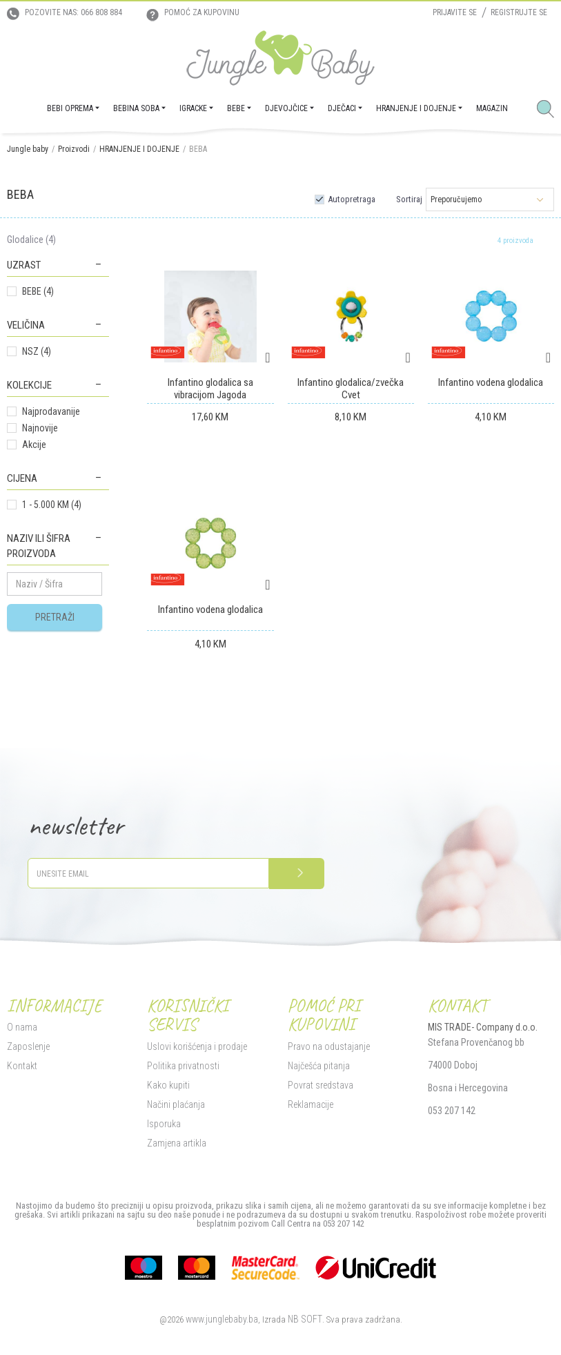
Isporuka (164, 1123)
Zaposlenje (28, 1046)
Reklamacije (310, 1104)
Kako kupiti (168, 1085)
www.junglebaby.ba (222, 1319)
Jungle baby (27, 149)
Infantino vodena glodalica (490, 382)
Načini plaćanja (176, 1104)
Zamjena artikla (176, 1143)
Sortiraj (409, 199)
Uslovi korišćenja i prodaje (197, 1046)
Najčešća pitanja (319, 1065)
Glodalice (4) (31, 239)
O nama (22, 1027)
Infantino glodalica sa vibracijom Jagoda (210, 388)
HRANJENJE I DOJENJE (139, 149)
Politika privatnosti (183, 1065)
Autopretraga (351, 199)
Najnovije (40, 427)
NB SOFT (305, 1319)
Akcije (34, 444)
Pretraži (55, 617)
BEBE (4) (38, 291)
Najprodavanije (51, 411)
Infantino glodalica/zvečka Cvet (350, 388)
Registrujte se (519, 12)
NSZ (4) (36, 351)
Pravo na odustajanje (329, 1046)
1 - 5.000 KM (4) (51, 504)
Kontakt (22, 1065)
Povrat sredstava (320, 1085)
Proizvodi (74, 149)
